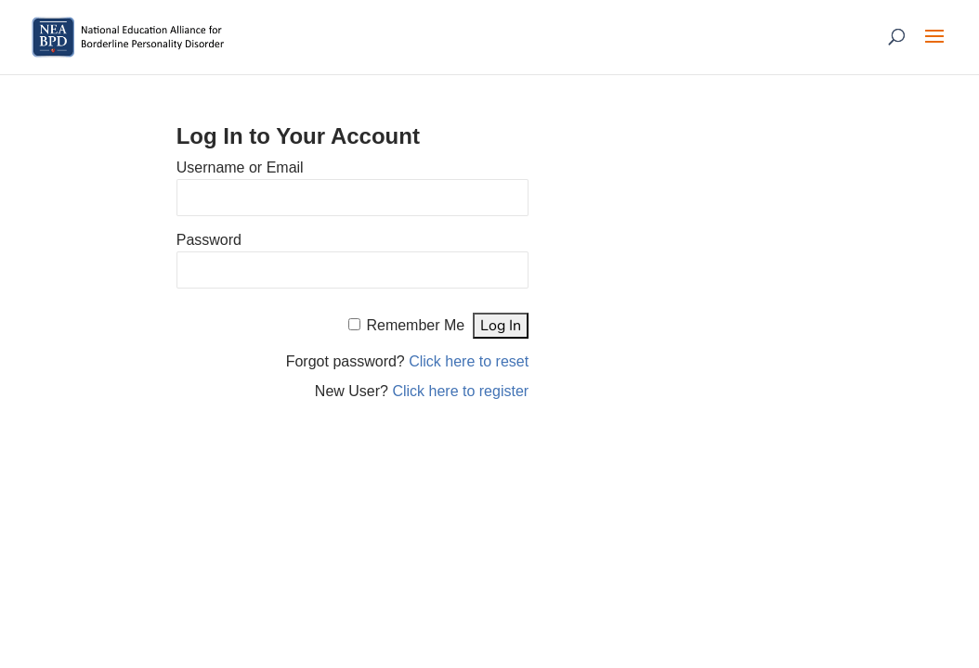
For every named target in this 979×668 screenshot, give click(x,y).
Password (208, 240)
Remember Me (415, 325)
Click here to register (460, 391)
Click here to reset (469, 361)
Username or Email (240, 167)
